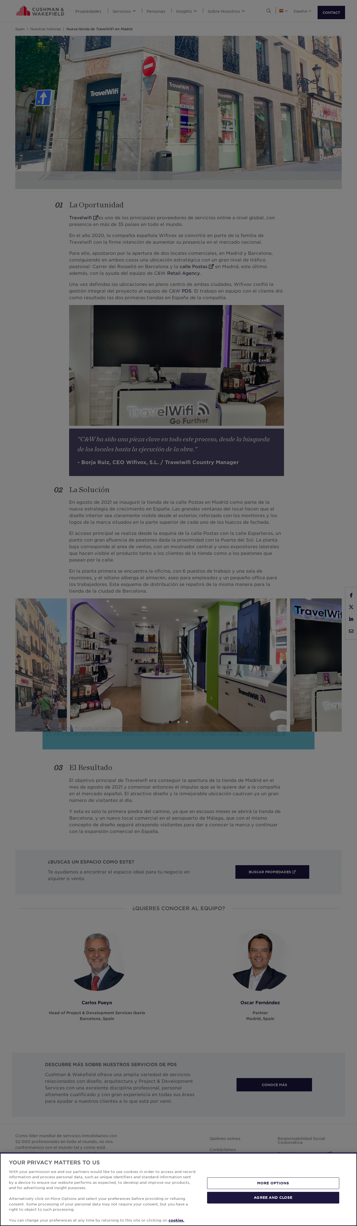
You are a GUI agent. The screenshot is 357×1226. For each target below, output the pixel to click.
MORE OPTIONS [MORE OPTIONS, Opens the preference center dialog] (273, 1183)
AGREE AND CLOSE (273, 1197)
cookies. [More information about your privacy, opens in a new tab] (176, 1220)
